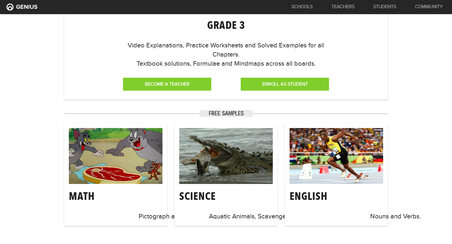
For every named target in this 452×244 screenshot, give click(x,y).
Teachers (342, 6)
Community (429, 6)
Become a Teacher (167, 84)
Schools (302, 6)
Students (384, 6)
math (82, 196)
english (309, 196)
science (197, 196)
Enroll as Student (285, 84)
